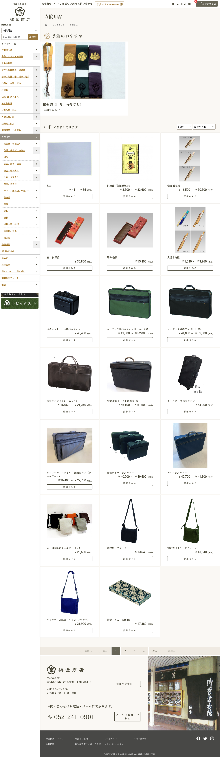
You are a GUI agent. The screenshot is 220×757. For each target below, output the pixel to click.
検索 (34, 37)
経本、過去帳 (20, 183)
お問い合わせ (90, 4)
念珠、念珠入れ (11, 177)
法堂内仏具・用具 (10, 96)
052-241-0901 (74, 716)
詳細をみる (50, 110)
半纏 (20, 204)
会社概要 (50, 743)
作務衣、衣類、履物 (11, 83)
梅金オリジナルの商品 (12, 56)
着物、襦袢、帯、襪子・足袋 (15, 76)
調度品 (20, 197)
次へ (154, 651)
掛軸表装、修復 (20, 224)
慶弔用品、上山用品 (11, 130)
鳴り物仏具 (7, 103)
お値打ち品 (19, 49)
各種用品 (6, 244)
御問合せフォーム (19, 277)
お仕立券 (19, 264)
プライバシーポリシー (115, 743)
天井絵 (20, 237)
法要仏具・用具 (9, 110)
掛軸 (20, 217)
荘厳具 (5, 89)
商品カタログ (58, 25)
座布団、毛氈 (20, 230)
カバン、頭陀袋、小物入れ (20, 190)
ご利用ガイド (110, 737)
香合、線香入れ (20, 170)
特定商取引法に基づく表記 (88, 743)
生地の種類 (19, 63)
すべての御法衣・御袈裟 (13, 69)
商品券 (19, 257)
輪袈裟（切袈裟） (20, 143)
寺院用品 (6, 136)
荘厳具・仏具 (19, 123)
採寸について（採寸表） (19, 271)
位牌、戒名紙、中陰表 (14, 150)
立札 (20, 210)
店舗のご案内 (72, 4)
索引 (19, 284)
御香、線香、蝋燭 (12, 163)
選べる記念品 (19, 251)
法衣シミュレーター (114, 4)
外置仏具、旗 (8, 116)
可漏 (20, 157)
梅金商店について (52, 4)
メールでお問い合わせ (124, 716)
